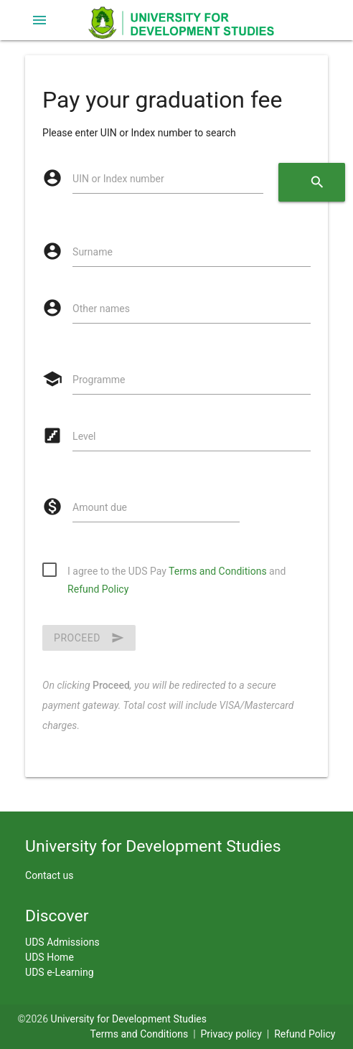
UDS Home (49, 957)
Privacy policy (231, 1034)
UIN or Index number (118, 178)
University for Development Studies (129, 1019)
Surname (92, 252)
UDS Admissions (62, 942)
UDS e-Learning (59, 972)
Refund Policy (97, 589)
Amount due (99, 507)
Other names (101, 308)
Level (83, 436)
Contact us (49, 875)
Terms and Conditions (218, 571)
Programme (98, 379)
